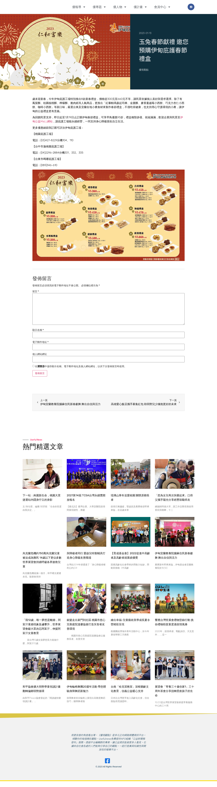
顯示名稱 (38, 330)
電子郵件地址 (40, 342)
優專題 (99, 7)
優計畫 (140, 7)
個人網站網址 (39, 354)
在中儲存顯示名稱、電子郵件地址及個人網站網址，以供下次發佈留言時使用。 (81, 366)
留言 (35, 291)
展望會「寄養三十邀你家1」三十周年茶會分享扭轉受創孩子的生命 (174, 691)
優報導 (79, 7)
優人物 (120, 7)
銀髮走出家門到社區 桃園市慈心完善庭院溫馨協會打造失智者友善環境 (86, 624)
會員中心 (162, 7)
